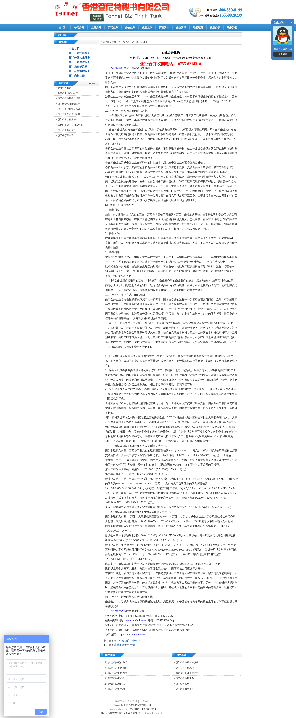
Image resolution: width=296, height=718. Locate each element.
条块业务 (130, 27)
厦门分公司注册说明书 (69, 103)
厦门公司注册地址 (185, 667)
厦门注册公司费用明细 (69, 114)
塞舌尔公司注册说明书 (187, 673)
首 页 (62, 27)
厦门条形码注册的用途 (115, 667)
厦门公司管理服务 (79, 71)
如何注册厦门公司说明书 (70, 124)
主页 (114, 42)
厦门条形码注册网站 (114, 683)
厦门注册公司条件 (67, 130)
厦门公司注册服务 (79, 53)
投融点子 (215, 27)
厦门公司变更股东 (67, 119)
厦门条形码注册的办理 (115, 662)
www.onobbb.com (136, 620)
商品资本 (164, 27)
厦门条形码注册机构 (114, 689)
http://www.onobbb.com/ (131, 634)
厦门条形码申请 (66, 135)
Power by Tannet (153, 713)
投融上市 (147, 27)
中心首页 (74, 48)
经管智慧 (198, 27)
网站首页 (119, 701)
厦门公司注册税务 (185, 678)
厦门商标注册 (77, 75)
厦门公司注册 (182, 683)
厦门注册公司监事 (185, 689)
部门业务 (113, 27)
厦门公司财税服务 (79, 62)
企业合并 (115, 68)
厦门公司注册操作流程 (69, 98)
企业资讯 (181, 27)
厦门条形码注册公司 (114, 678)
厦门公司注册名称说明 (187, 662)
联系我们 (232, 27)
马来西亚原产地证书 (68, 93)
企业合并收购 (64, 87)
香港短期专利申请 (124, 644)
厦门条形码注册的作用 (115, 673)
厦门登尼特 (124, 42)
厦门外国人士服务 (79, 57)
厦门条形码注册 (78, 66)
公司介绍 (79, 27)
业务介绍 (96, 27)
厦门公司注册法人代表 (69, 109)
